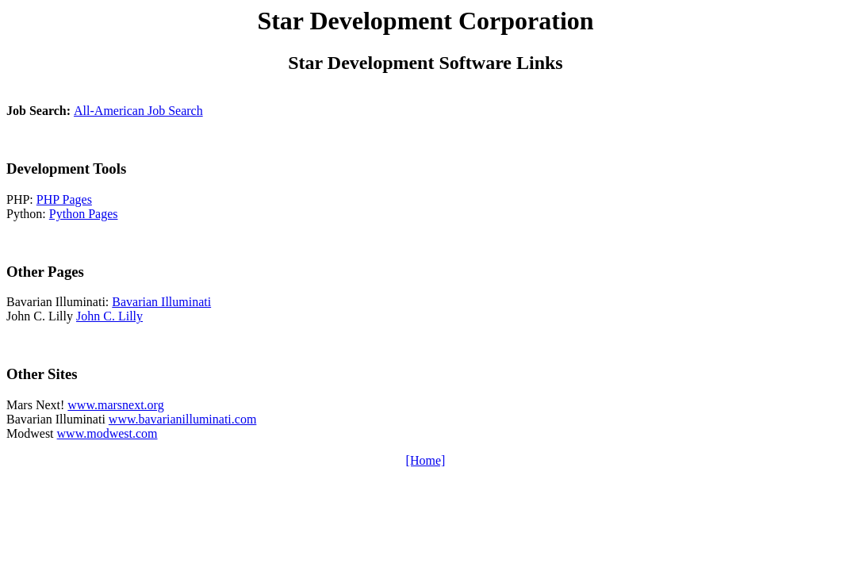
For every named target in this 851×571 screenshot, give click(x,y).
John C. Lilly (109, 316)
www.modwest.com (107, 433)
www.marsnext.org (115, 405)
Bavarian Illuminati (161, 301)
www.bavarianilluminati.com (182, 419)
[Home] (426, 460)
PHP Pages (64, 199)
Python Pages (83, 213)
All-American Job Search (138, 110)
